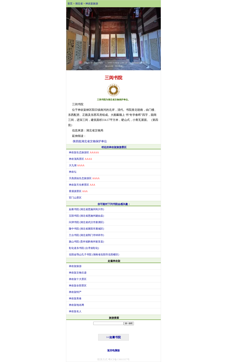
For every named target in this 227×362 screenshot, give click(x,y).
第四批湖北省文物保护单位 (90, 141)
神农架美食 (75, 298)
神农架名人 (75, 311)
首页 (70, 3)
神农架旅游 (91, 3)
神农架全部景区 (78, 285)
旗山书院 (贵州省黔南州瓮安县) (86, 241)
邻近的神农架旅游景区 (114, 147)
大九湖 (76, 165)
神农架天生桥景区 (82, 184)
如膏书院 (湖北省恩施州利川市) (86, 209)
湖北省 (79, 3)
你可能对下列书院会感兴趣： (114, 204)
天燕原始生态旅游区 (84, 178)
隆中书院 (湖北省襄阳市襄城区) (86, 228)
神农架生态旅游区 (84, 152)
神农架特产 (75, 292)
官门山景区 (75, 197)
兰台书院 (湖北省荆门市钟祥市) (86, 235)
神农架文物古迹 (78, 272)
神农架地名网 (76, 305)
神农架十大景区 (78, 279)
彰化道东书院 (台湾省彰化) (84, 248)
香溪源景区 (78, 191)
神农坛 (72, 171)
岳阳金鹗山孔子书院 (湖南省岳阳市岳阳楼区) (94, 254)
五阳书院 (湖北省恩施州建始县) (86, 215)
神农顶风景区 (80, 159)
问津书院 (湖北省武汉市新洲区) (86, 222)
